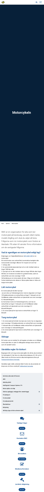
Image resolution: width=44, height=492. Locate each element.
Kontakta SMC (22, 438)
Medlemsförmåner (22, 469)
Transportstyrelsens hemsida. (10, 359)
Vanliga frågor (22, 423)
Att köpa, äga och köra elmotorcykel (13, 410)
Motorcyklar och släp (9, 388)
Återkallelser (7, 404)
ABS (4, 379)
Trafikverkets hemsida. (26, 366)
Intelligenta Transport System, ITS (12, 385)
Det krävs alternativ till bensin (11, 376)
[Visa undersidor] (39, 392)
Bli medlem (22, 454)
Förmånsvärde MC (8, 401)
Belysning (5, 407)
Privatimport (6, 395)
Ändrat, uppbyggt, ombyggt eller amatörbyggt (16, 391)
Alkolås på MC (7, 382)
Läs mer (22, 428)
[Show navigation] (41, 2)
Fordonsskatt (6, 398)
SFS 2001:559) (28, 256)
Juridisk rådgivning (22, 484)
